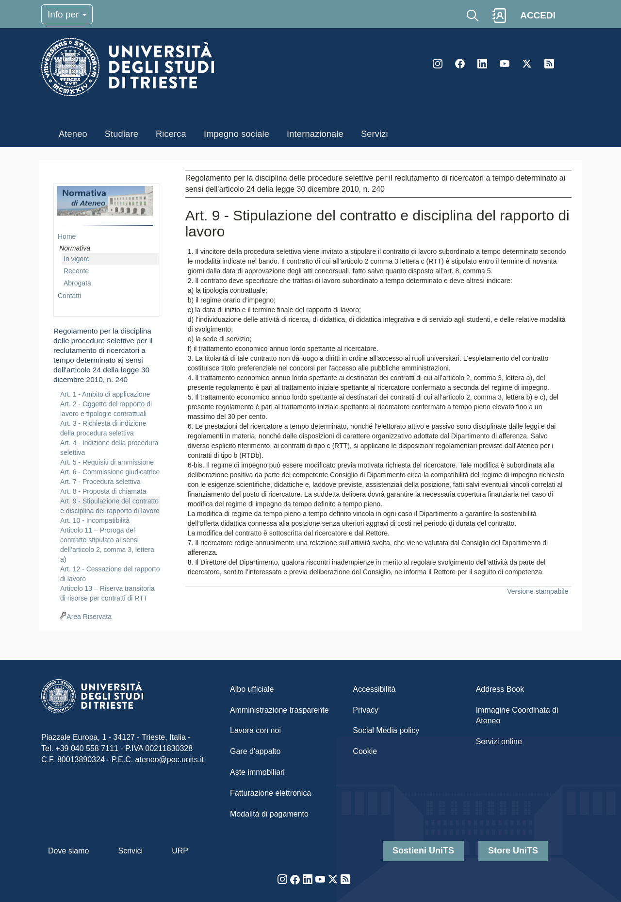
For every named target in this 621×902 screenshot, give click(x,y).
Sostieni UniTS (423, 850)
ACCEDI (538, 15)
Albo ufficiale (252, 689)
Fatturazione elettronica (270, 793)
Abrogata (77, 283)
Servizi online (499, 741)
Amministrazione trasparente (279, 710)
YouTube (504, 63)
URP (180, 851)
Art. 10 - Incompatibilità (95, 520)
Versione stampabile (537, 591)
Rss (549, 63)
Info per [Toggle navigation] (67, 14)
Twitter (527, 63)
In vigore (77, 259)
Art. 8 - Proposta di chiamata (103, 491)
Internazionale (315, 134)
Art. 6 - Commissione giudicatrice (110, 472)
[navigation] (106, 395)
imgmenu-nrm (105, 206)
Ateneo (73, 134)
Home (67, 236)
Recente (76, 271)
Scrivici (130, 851)
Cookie (365, 751)
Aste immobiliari (257, 772)
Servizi (374, 134)
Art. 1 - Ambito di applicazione (105, 394)
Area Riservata (89, 616)
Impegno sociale (236, 134)
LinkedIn (482, 63)
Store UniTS (513, 850)
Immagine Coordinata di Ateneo (517, 715)
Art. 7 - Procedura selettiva (100, 481)
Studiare (121, 134)
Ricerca (171, 134)
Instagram (437, 63)
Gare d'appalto (255, 751)
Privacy (365, 710)
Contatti (69, 296)
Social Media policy (386, 730)
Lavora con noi (255, 730)
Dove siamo (68, 851)
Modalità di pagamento (269, 814)
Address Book (500, 689)
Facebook (460, 63)
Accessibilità (374, 689)
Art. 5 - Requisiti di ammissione (107, 462)
